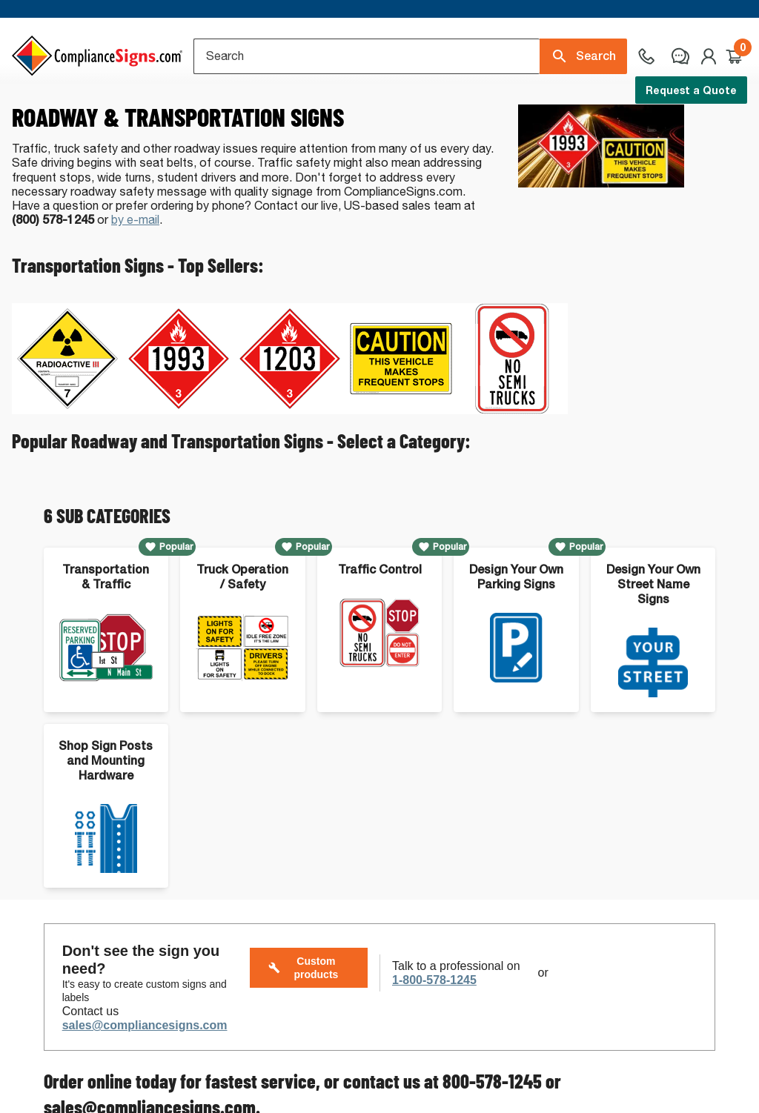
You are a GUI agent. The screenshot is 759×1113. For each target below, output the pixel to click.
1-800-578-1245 (434, 1035)
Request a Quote (691, 90)
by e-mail (135, 274)
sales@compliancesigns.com (145, 1080)
